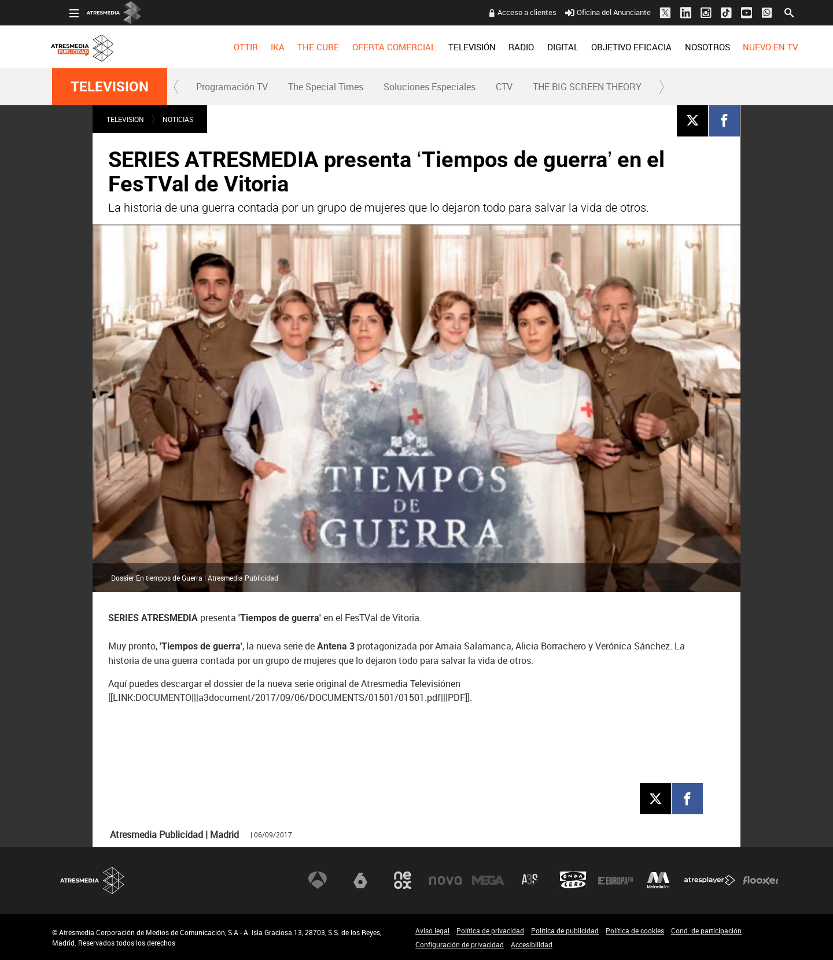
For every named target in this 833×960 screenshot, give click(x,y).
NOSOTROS (689, 47)
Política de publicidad (565, 930)
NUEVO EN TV (752, 47)
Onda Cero (573, 880)
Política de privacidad (490, 930)
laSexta (360, 880)
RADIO (504, 47)
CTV (504, 86)
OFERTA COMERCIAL (376, 47)
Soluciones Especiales (430, 86)
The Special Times (325, 86)
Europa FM (615, 880)
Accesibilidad (531, 944)
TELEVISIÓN (454, 47)
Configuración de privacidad (459, 944)
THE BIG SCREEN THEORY (587, 86)
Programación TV (232, 86)
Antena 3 (317, 880)
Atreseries (530, 880)
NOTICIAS (178, 119)
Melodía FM (658, 880)
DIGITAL (545, 47)
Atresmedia (92, 880)
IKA (260, 47)
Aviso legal (432, 930)
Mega (488, 880)
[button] (176, 87)
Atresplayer (710, 880)
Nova (445, 880)
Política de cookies (635, 930)
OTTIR (228, 47)
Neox (402, 880)
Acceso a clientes (509, 12)
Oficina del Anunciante (590, 12)
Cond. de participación (706, 930)
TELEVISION (110, 87)
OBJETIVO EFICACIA (614, 47)
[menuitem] (227, 46)
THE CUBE (301, 47)
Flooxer (760, 880)
